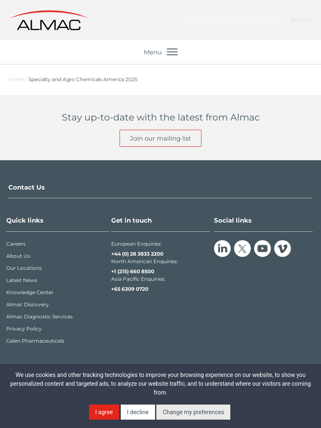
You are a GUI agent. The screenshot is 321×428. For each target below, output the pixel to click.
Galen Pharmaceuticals (35, 341)
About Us (18, 256)
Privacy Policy (24, 328)
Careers (15, 244)
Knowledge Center (30, 292)
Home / (17, 79)
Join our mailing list (160, 138)
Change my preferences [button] (193, 412)
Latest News (21, 280)
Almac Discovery (27, 304)
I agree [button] (104, 412)
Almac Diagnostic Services (39, 316)
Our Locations (24, 268)
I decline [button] (138, 412)
